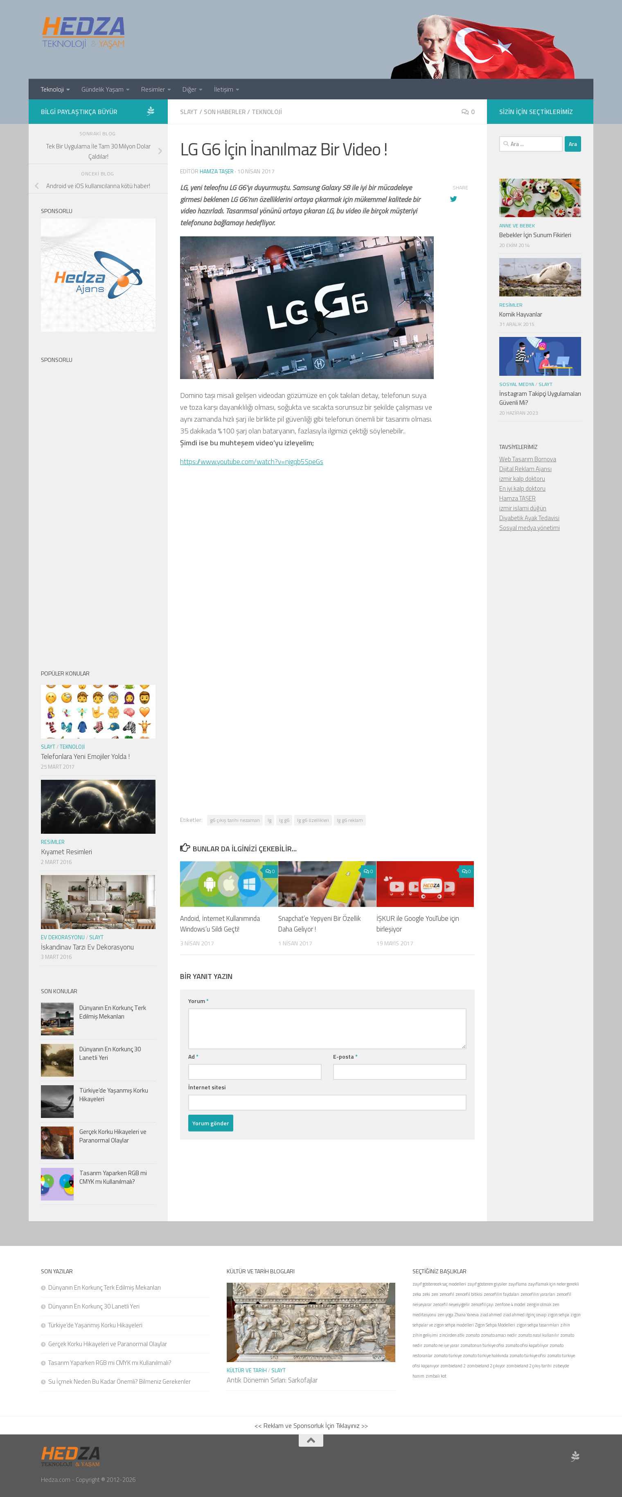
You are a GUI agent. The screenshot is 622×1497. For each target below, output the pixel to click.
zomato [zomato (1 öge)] (473, 1335)
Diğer (189, 89)
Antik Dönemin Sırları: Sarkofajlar (272, 1380)
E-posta (345, 1056)
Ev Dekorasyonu (63, 937)
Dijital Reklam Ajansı (525, 469)
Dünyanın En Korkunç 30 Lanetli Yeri (110, 1053)
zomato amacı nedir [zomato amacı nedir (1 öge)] (499, 1335)
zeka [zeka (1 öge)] (416, 1294)
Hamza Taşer (217, 170)
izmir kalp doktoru (522, 478)
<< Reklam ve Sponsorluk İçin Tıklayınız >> (311, 1425)
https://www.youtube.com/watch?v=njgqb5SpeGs (254, 461)
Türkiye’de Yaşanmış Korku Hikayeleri (113, 1095)
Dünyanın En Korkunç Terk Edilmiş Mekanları (112, 1012)
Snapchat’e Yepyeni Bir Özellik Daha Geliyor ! (321, 923)
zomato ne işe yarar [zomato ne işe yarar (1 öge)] (441, 1345)
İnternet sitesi (206, 1086)
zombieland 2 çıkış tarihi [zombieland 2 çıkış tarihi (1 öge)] (529, 1365)
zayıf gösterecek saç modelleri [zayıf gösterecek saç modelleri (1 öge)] (439, 1284)
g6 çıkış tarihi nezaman (235, 820)
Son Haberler (227, 112)
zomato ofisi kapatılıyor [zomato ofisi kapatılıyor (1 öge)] (526, 1345)
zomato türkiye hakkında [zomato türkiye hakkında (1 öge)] (485, 1355)
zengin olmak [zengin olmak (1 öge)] (539, 1304)
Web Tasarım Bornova (527, 459)
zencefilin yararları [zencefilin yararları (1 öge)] (538, 1294)
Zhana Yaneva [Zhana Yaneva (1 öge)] (467, 1314)
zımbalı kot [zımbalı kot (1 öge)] (436, 1376)
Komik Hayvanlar (520, 314)
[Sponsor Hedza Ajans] (151, 111)
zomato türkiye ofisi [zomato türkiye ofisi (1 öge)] (527, 1355)
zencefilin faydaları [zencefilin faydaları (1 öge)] (501, 1294)
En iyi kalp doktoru (522, 488)
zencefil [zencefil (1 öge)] (446, 1294)
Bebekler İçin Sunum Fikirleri (535, 235)
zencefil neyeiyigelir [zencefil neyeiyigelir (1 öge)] (451, 1304)
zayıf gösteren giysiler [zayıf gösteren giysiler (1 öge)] (487, 1284)
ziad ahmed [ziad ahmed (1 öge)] (491, 1314)
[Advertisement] (327, 604)
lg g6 (284, 820)
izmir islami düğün (522, 508)
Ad (193, 1056)
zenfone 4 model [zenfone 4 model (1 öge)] (510, 1304)
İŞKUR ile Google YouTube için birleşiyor (417, 923)
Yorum (198, 1000)
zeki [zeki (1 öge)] (426, 1294)
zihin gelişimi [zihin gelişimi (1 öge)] (425, 1335)
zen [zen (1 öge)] (434, 1294)
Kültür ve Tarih (247, 1370)
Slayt (189, 112)
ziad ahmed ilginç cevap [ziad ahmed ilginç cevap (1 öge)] (524, 1314)
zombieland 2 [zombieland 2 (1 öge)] (453, 1365)
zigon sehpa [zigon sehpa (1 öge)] (558, 1314)
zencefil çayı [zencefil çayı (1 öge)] (482, 1304)
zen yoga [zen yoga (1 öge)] (445, 1314)
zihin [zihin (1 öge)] (565, 1325)
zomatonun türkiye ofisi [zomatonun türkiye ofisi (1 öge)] (482, 1345)
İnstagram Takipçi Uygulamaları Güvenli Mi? (540, 398)
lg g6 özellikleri (313, 820)
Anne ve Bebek (517, 225)
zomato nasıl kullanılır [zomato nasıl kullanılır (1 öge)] (538, 1335)
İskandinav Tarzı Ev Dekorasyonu (87, 947)
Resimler (153, 89)
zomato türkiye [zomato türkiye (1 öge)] (448, 1355)
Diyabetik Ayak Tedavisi (529, 518)
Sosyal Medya (516, 384)
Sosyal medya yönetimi (529, 527)
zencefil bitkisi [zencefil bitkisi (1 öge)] (468, 1294)
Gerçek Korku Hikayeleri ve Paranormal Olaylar (112, 1136)
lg (269, 820)
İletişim (223, 89)
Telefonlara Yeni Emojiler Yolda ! (85, 756)
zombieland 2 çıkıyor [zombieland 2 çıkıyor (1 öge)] (486, 1365)
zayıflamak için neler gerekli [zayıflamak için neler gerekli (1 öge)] (553, 1284)
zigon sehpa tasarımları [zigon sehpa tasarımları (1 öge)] (537, 1325)
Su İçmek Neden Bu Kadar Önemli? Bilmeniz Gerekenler (119, 1381)
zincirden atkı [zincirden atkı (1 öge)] (451, 1335)
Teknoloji (52, 89)
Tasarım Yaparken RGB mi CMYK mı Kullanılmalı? (113, 1177)
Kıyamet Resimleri (66, 851)
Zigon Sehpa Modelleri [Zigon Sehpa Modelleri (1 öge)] (495, 1325)
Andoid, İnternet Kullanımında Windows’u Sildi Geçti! (222, 923)
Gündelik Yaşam (102, 89)
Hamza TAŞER (517, 498)
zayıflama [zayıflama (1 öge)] (517, 1284)
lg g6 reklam (350, 820)
